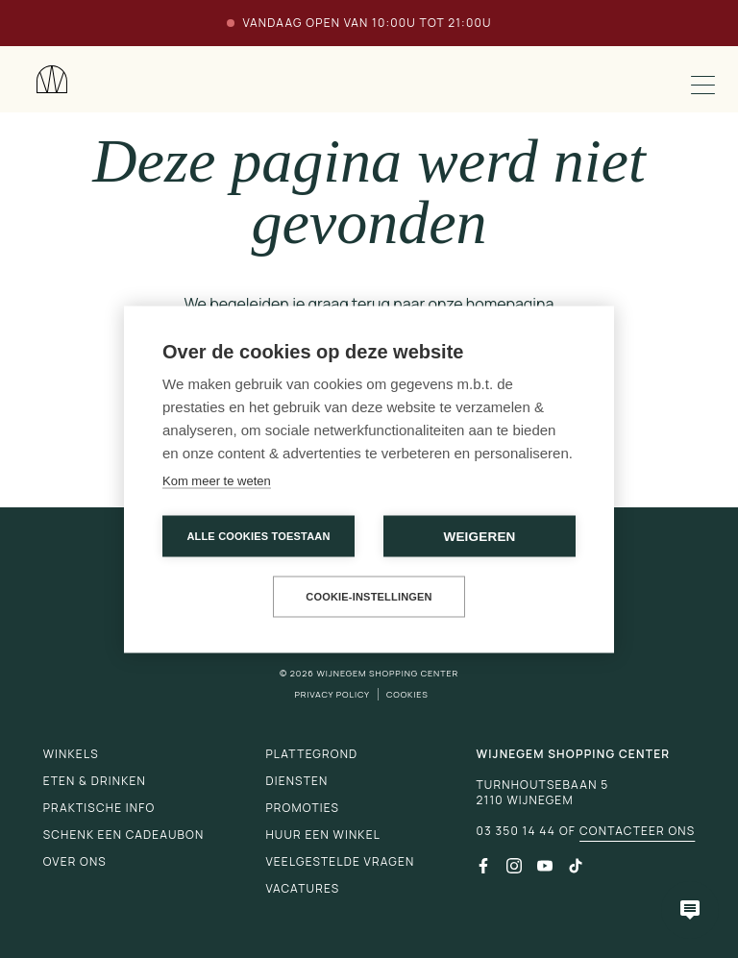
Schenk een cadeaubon (124, 834)
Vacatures (302, 888)
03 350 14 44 (515, 831)
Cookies (407, 694)
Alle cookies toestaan (258, 535)
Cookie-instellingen (369, 596)
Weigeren (479, 535)
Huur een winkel (323, 834)
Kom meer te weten (216, 480)
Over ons (75, 861)
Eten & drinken (94, 781)
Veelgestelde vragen (339, 861)
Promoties (302, 807)
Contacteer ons (637, 831)
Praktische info (99, 807)
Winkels (71, 754)
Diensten (296, 781)
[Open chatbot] (690, 910)
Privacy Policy (332, 694)
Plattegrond (311, 754)
